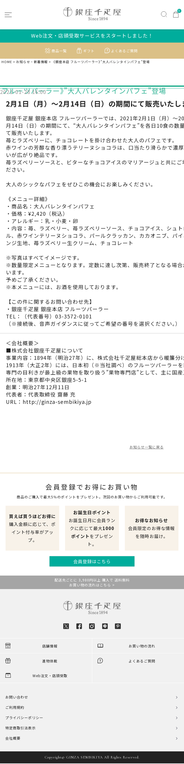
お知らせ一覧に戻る (147, 446)
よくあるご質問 (124, 50)
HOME (6, 61)
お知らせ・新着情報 (32, 61)
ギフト (89, 50)
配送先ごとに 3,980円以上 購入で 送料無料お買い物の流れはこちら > (92, 582)
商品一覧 (59, 50)
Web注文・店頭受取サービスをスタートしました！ (92, 35)
